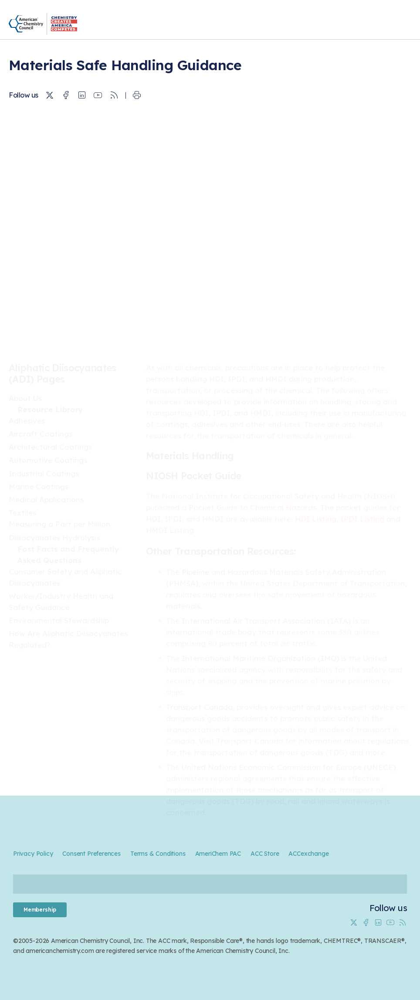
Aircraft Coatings (40, 433)
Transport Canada (199, 707)
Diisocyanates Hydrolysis (54, 537)
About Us (25, 398)
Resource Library (50, 409)
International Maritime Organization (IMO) (260, 658)
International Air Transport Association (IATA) (266, 620)
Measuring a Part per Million (59, 524)
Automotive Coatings (48, 459)
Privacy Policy (33, 854)
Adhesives (27, 420)
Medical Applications (46, 499)
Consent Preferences (91, 854)
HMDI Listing (170, 530)
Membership (40, 909)
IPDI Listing (362, 518)
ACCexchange (308, 854)
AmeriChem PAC (218, 854)
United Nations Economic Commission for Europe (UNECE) (289, 767)
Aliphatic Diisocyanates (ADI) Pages (62, 373)
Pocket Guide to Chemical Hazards (252, 507)
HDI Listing (315, 518)
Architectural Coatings (50, 446)
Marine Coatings (38, 486)
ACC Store (265, 854)
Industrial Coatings (44, 473)
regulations (388, 741)
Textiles (22, 512)
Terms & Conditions (158, 854)
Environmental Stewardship (59, 620)
